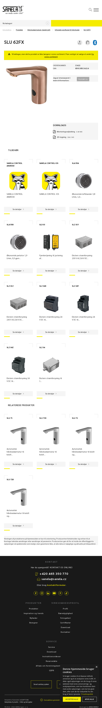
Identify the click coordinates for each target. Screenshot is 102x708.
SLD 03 (42, 224)
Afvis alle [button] (89, 699)
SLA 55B (10, 224)
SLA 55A (75, 163)
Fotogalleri (65, 618)
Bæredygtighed (65, 613)
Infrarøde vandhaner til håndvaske (67, 30)
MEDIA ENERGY (94, 707)
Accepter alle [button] (72, 699)
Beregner (33, 622)
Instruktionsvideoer (51, 656)
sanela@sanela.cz (54, 579)
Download (65, 627)
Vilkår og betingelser (26, 702)
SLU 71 (10, 418)
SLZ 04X (42, 286)
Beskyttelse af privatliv (11, 702)
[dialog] (79, 684)
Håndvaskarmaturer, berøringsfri (38, 30)
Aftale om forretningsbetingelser (51, 666)
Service (51, 647)
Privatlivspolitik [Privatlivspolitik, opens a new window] (87, 694)
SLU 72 (75, 418)
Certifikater (65, 622)
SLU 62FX (87, 30)
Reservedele (51, 661)
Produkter (19, 30)
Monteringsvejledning (66, 131)
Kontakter (65, 632)
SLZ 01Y (75, 224)
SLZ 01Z (10, 286)
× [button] (96, 667)
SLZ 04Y (75, 286)
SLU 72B (10, 479)
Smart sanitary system (41, 684)
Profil (65, 608)
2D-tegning (61, 137)
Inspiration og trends (34, 613)
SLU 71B (42, 418)
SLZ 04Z (10, 347)
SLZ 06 (42, 347)
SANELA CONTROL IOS (48, 163)
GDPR (51, 670)
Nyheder (33, 618)
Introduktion (7, 30)
